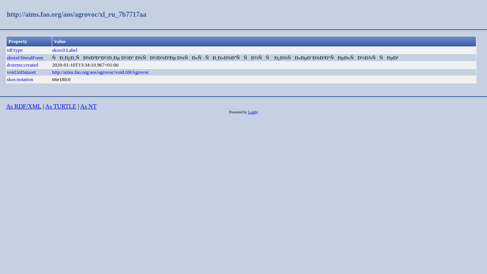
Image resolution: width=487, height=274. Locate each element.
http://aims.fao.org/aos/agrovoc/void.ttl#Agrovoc (100, 72)
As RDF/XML (23, 106)
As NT (88, 106)
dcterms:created (22, 65)
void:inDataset (21, 72)
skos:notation (20, 79)
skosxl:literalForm (25, 58)
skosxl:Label (64, 50)
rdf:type (14, 50)
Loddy (253, 112)
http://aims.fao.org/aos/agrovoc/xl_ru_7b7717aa (76, 14)
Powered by (238, 112)
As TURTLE (60, 106)
